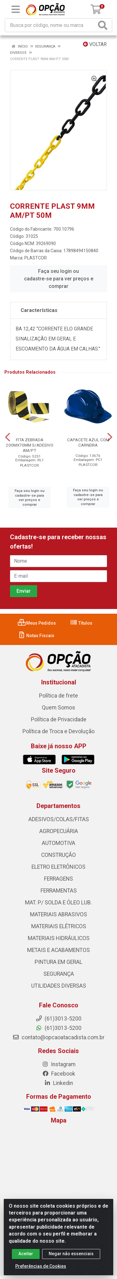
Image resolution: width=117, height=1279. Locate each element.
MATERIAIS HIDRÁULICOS (59, 938)
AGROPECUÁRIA (58, 831)
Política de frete (58, 696)
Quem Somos (58, 707)
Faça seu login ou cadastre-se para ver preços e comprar (58, 278)
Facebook (58, 1074)
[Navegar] (7, 437)
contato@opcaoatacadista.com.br (58, 1037)
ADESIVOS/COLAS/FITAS (58, 819)
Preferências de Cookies (40, 1271)
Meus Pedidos (37, 623)
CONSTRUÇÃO (58, 855)
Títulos (81, 623)
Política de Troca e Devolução (58, 731)
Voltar (95, 44)
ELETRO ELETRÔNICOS (58, 867)
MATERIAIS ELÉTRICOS (58, 926)
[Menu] (15, 9)
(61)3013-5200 (58, 1028)
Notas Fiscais (36, 635)
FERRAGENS (58, 879)
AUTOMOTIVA (58, 843)
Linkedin (58, 1083)
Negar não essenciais (71, 1258)
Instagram (59, 1064)
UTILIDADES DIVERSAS (58, 986)
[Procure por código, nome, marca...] (50, 25)
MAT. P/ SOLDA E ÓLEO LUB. (58, 902)
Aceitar (25, 1258)
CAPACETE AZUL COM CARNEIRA (88, 442)
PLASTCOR (35, 257)
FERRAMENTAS (59, 891)
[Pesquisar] (104, 25)
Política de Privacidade (58, 719)
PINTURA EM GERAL (58, 962)
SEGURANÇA (58, 974)
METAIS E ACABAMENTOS (58, 950)
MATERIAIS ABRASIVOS (58, 914)
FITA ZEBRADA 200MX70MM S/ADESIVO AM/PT (29, 445)
